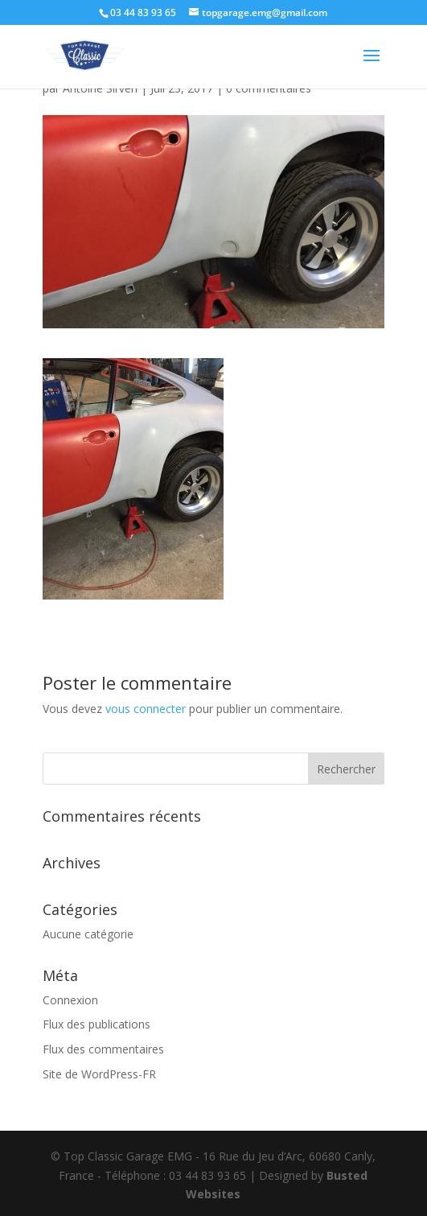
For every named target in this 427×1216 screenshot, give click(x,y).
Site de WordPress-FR (99, 1074)
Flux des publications (96, 1024)
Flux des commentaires (103, 1049)
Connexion (70, 1000)
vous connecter (145, 708)
